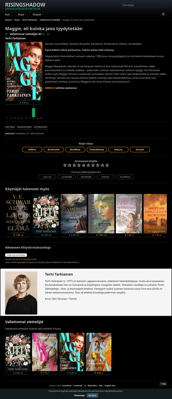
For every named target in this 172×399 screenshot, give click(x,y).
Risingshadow (25, 5)
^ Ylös (163, 383)
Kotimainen (40, 127)
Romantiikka (24, 127)
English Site (110, 385)
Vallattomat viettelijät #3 (25, 34)
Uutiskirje (66, 385)
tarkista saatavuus (66, 88)
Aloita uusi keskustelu (16, 255)
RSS (101, 385)
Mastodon (92, 385)
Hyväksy (92, 395)
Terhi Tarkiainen (15, 38)
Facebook (78, 385)
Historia (10, 127)
